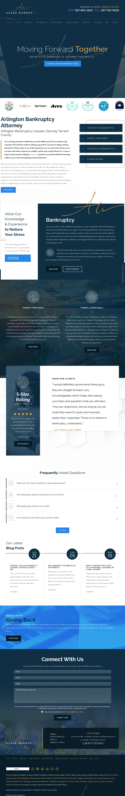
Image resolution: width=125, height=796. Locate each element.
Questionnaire (72, 269)
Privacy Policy (79, 712)
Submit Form (62, 717)
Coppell (80, 778)
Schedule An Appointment (14, 258)
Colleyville (53, 781)
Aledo (76, 781)
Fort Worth (114, 775)
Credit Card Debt (95, 138)
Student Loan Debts (72, 22)
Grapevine (62, 781)
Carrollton (102, 781)
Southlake (36, 781)
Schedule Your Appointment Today (62, 64)
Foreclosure (92, 159)
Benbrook (44, 781)
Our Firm (18, 22)
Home (10, 22)
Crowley (70, 781)
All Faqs (62, 530)
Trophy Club (92, 781)
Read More (8, 190)
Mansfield (73, 778)
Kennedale (88, 778)
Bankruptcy (28, 22)
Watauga (27, 781)
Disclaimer (67, 712)
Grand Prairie (16, 778)
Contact (114, 22)
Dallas (106, 775)
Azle (113, 778)
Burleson (106, 778)
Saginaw (9, 781)
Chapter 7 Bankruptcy (98, 128)
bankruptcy (34, 154)
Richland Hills (46, 778)
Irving (8, 778)
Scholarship (86, 22)
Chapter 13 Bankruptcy (98, 149)
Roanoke (83, 781)
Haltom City (18, 781)
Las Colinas (98, 778)
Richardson (16, 785)
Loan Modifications (56, 22)
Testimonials (98, 22)
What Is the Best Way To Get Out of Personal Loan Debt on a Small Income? (100, 567)
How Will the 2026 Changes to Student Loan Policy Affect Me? (23, 567)
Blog (107, 22)
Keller (32, 778)
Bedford (25, 778)
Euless (37, 778)
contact (35, 183)
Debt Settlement (41, 22)
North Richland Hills (60, 778)
